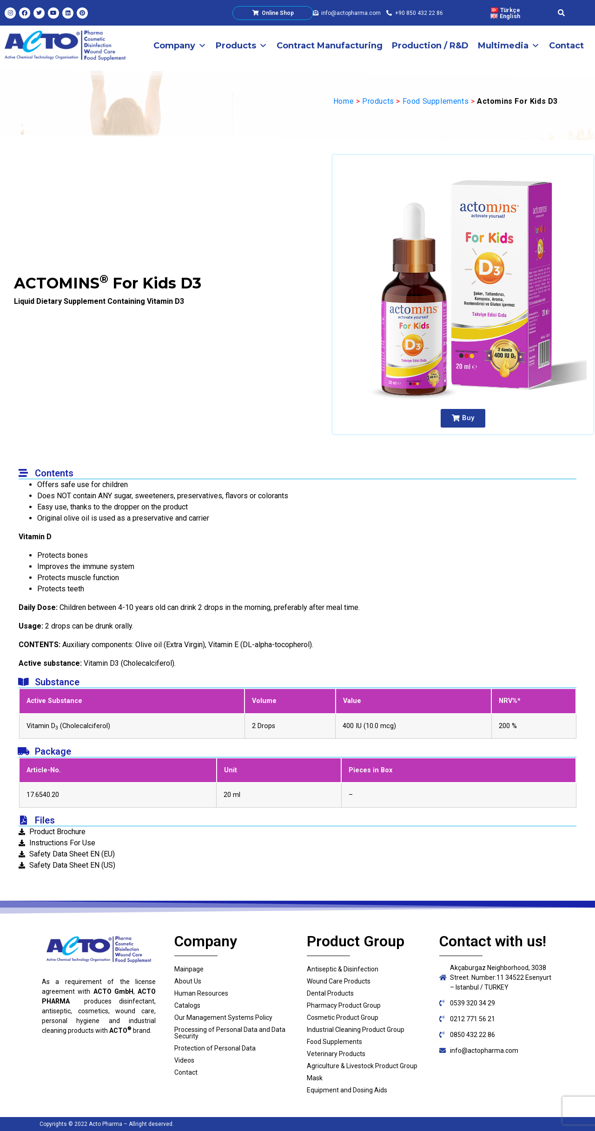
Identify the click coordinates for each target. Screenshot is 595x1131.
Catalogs (187, 1005)
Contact (566, 45)
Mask (315, 1078)
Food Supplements (436, 101)
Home (343, 101)
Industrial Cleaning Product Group (355, 1029)
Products (241, 45)
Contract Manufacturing (330, 45)
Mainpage (189, 969)
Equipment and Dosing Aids (347, 1090)
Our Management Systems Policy (223, 1017)
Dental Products (330, 993)
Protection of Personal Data (215, 1048)
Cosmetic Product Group (342, 1017)
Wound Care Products (338, 981)
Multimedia (509, 45)
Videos (184, 1060)
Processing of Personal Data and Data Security (229, 1033)
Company (179, 45)
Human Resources (201, 993)
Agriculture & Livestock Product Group (362, 1066)
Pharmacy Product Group (344, 1005)
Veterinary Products (336, 1053)
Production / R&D (430, 45)
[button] (463, 418)
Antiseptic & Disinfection (342, 969)
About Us (187, 981)
